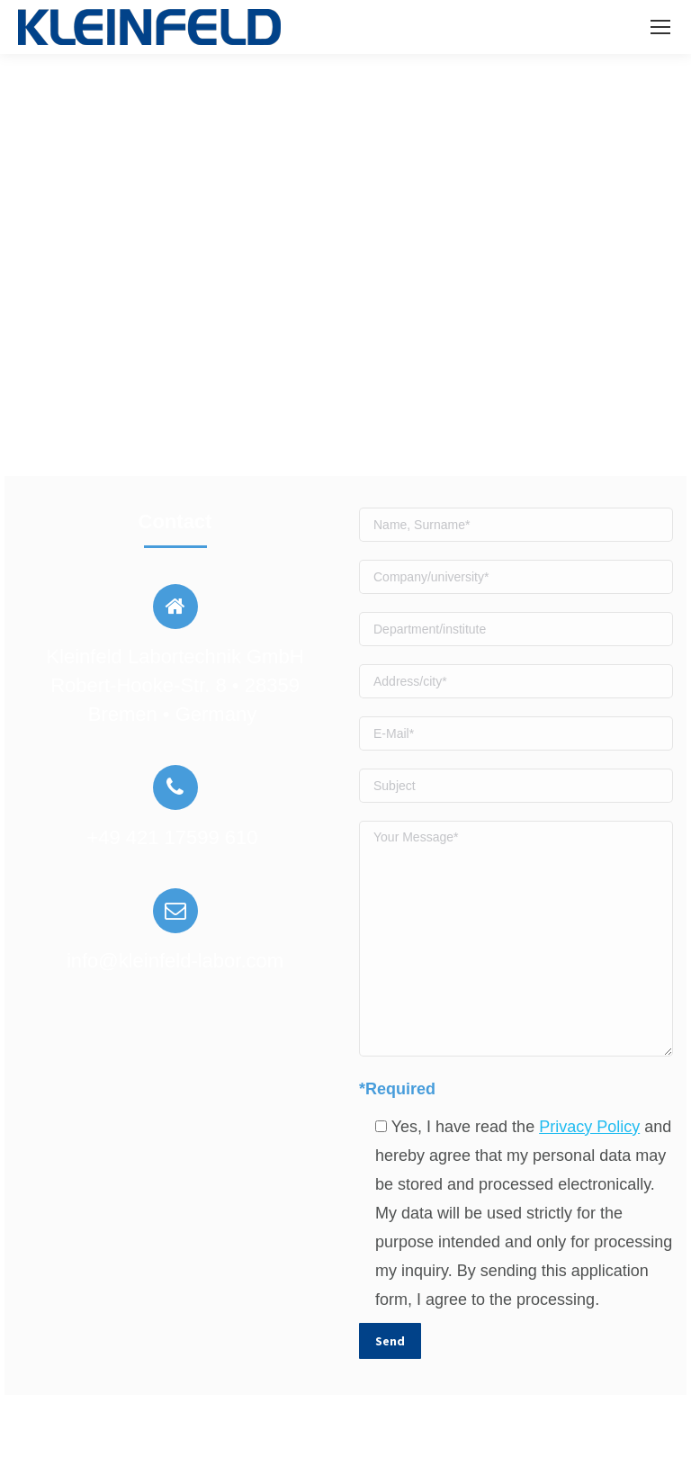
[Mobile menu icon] (660, 27)
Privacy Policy (589, 1127)
